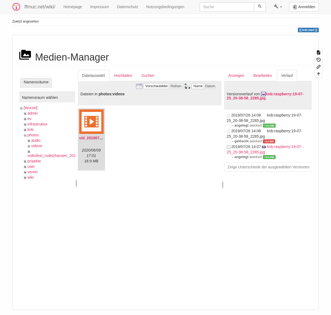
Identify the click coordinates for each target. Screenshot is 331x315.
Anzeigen (236, 75)
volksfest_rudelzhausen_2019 (53, 155)
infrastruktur (37, 124)
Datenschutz (127, 7)
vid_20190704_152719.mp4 (103, 138)
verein (32, 172)
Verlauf (287, 75)
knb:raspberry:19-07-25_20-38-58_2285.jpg (265, 96)
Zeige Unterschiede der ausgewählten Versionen (269, 167)
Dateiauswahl (93, 75)
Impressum (99, 7)
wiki (30, 177)
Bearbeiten (262, 75)
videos (36, 146)
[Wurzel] (30, 108)
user (31, 166)
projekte (34, 161)
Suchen (148, 75)
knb (30, 129)
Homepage (72, 7)
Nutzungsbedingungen (165, 7)
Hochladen (123, 75)
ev (29, 118)
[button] (278, 7)
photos (33, 135)
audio (35, 140)
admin (32, 113)
